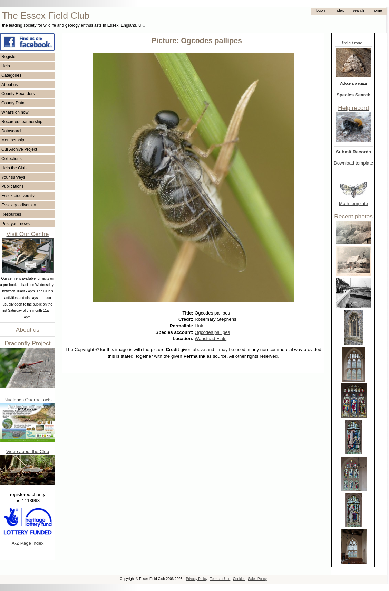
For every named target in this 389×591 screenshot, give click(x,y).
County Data (13, 103)
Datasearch (11, 131)
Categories (11, 75)
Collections (11, 158)
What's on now (14, 112)
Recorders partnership (21, 121)
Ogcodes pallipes (212, 332)
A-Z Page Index (28, 543)
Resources (11, 214)
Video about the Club (27, 451)
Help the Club (14, 168)
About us (9, 84)
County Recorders (18, 93)
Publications (12, 186)
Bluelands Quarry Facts (27, 399)
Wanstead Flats (210, 338)
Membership (12, 140)
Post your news (15, 223)
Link (199, 325)
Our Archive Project (19, 149)
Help (5, 66)
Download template (353, 163)
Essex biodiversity (18, 195)
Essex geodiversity (18, 205)
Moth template (353, 203)
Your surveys (13, 177)
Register (9, 56)
